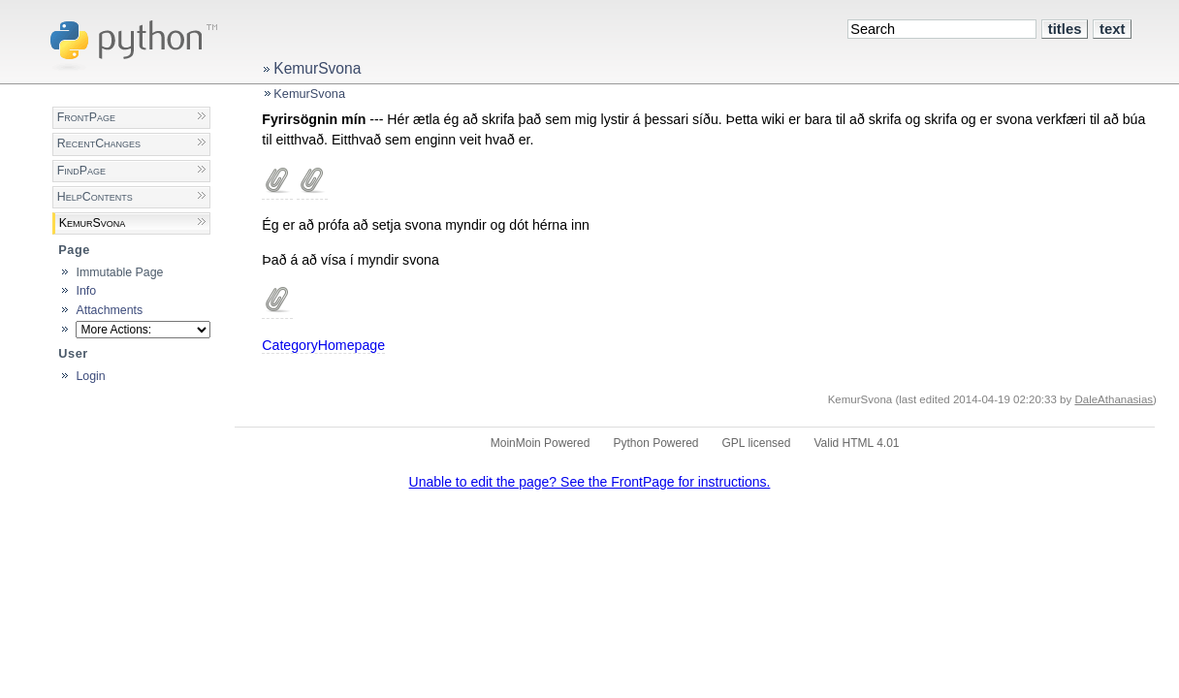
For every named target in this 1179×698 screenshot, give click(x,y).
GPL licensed (756, 443)
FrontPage (86, 117)
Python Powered (655, 443)
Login (90, 376)
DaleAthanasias (1113, 399)
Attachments (109, 310)
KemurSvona (317, 68)
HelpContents (95, 197)
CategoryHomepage (323, 345)
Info (86, 291)
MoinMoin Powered (540, 443)
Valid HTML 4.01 (856, 443)
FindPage (81, 170)
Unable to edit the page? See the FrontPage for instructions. (590, 482)
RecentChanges (99, 143)
